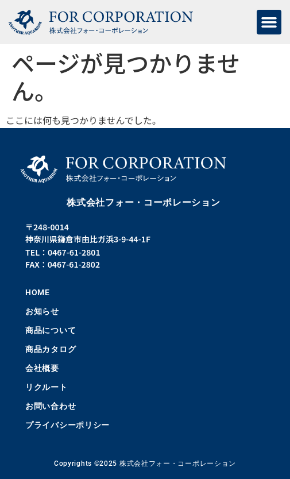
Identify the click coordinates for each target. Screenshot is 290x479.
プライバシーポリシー (67, 425)
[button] (269, 22)
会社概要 (42, 368)
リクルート (46, 387)
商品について (50, 330)
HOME (37, 292)
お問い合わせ (50, 406)
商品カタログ (50, 349)
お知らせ (42, 311)
